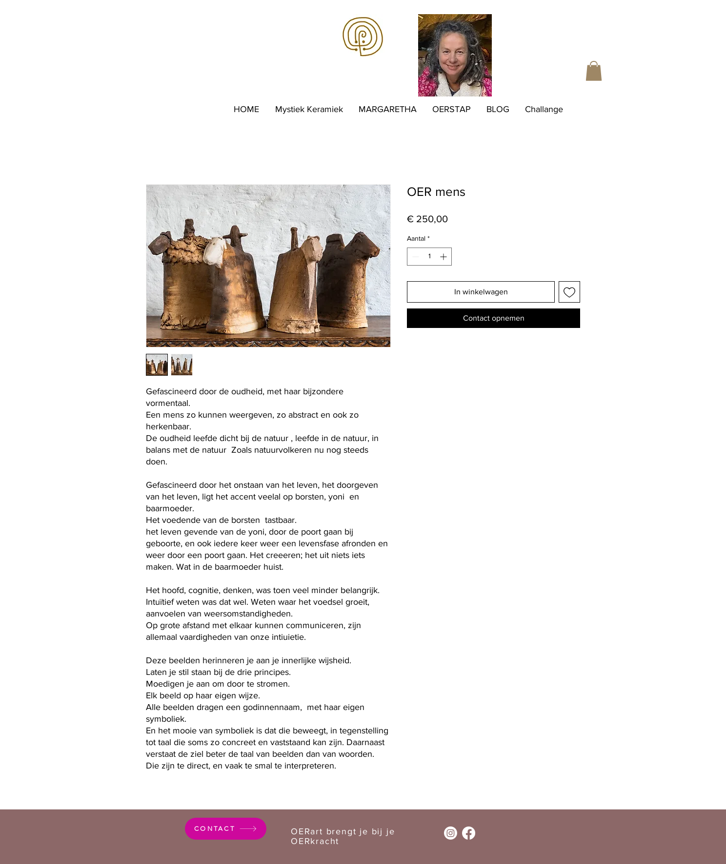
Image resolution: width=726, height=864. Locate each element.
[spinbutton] (429, 256)
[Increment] (444, 256)
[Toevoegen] (569, 292)
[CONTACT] (225, 829)
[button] (593, 71)
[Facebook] (468, 833)
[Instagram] (450, 833)
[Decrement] (414, 256)
